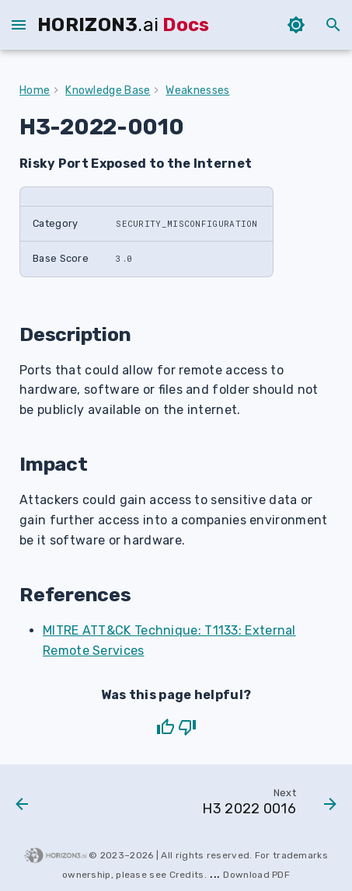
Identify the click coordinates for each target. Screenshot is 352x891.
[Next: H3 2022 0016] (267, 805)
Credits (186, 874)
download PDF (256, 874)
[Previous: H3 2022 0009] (22, 805)
